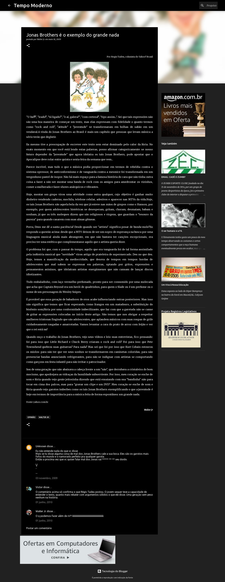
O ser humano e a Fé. (171, 231)
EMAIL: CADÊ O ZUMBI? (173, 177)
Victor (39, 487)
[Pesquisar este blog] (201, 5)
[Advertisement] (183, 400)
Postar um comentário (39, 528)
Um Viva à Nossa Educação (175, 285)
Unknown (41, 446)
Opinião (31, 417)
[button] (28, 46)
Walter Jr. (44, 417)
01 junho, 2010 (44, 502)
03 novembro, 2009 (47, 478)
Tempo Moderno (33, 5)
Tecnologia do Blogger (113, 571)
